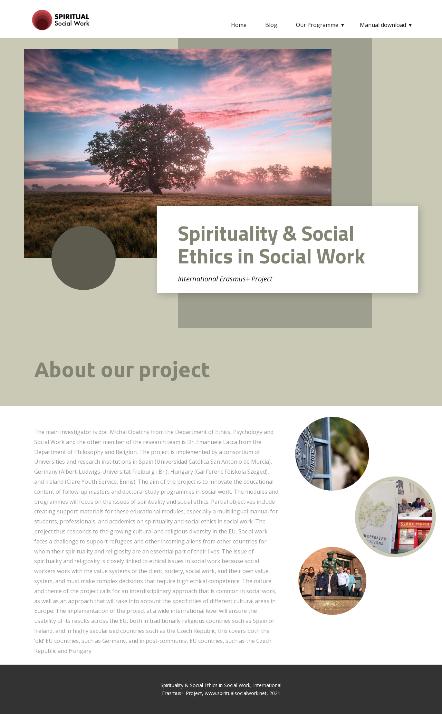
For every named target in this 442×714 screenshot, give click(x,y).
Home (239, 25)
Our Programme (317, 25)
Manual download (383, 25)
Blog (271, 25)
